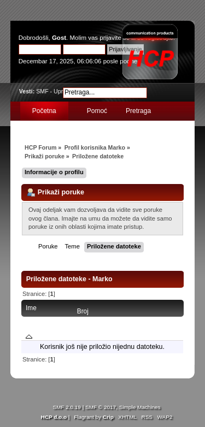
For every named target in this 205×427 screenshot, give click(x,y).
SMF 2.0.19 (66, 407)
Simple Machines (140, 407)
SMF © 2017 (100, 407)
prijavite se (114, 37)
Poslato (168, 320)
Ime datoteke (38, 322)
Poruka (118, 320)
